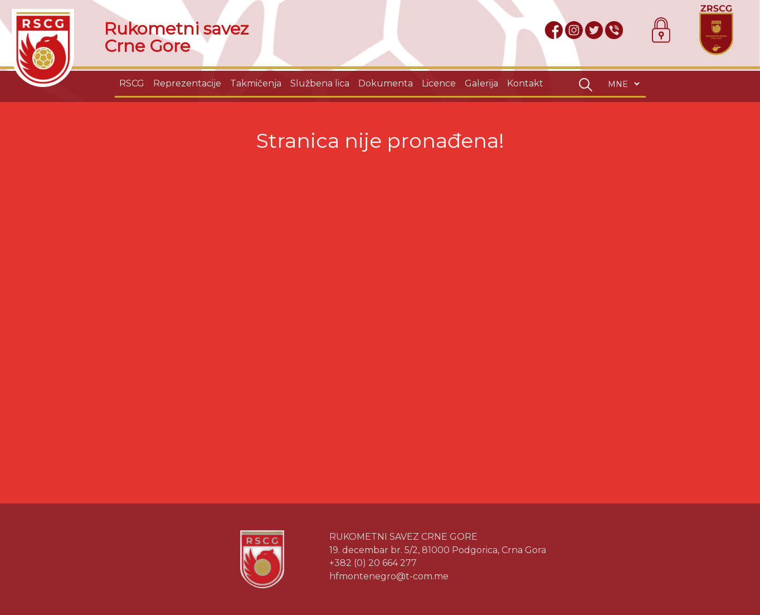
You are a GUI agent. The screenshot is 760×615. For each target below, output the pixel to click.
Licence (439, 83)
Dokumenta (385, 83)
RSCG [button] (131, 83)
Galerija (481, 83)
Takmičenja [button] (255, 83)
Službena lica (319, 83)
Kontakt (525, 83)
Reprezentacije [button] (187, 83)
